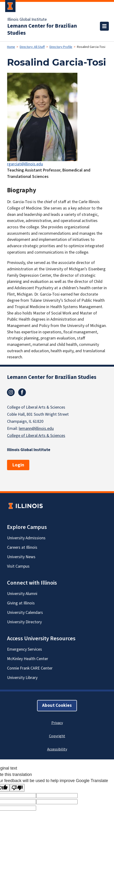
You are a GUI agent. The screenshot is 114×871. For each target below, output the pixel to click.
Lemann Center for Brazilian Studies (42, 29)
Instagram (11, 392)
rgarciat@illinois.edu (25, 164)
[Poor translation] (17, 788)
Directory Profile (60, 47)
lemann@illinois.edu (36, 428)
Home (11, 47)
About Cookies (57, 705)
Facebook (22, 392)
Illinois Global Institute (27, 19)
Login (18, 465)
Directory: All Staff (32, 47)
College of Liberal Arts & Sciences (36, 436)
